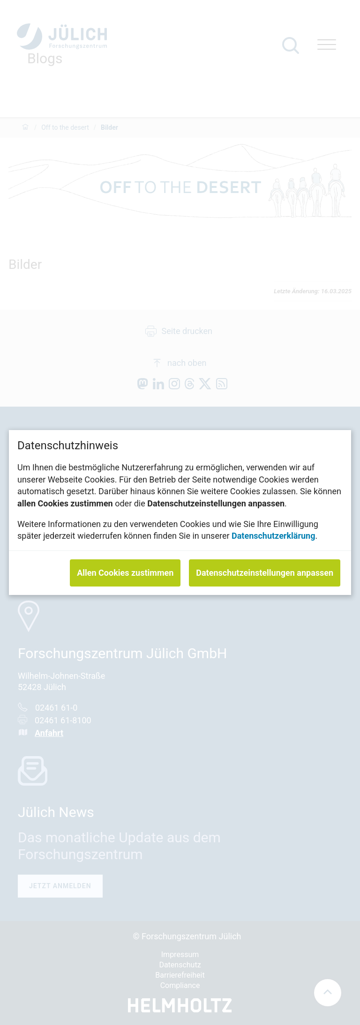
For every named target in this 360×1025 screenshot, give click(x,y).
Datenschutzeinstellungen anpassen (264, 573)
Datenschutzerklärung (273, 536)
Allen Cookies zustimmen (125, 573)
